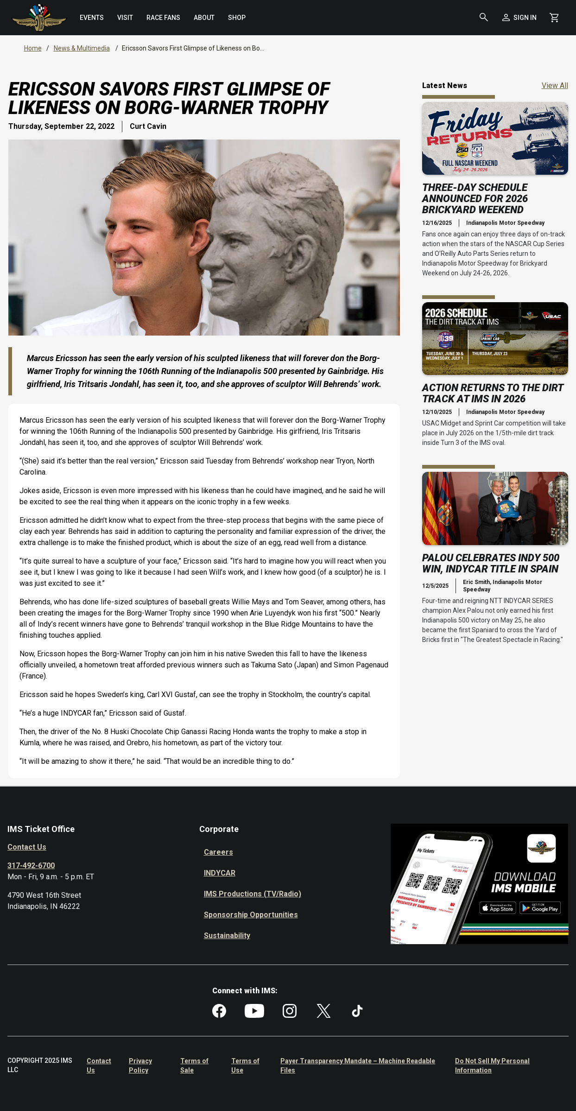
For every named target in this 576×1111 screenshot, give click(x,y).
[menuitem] (92, 17)
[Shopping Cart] (554, 17)
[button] (483, 17)
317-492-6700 (31, 865)
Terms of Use (245, 1065)
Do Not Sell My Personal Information (492, 1065)
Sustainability (227, 935)
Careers (218, 852)
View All (555, 85)
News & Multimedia (82, 48)
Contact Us (26, 847)
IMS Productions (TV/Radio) (252, 893)
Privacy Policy (140, 1065)
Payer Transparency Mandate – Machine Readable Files (357, 1065)
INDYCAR (219, 873)
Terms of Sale (194, 1065)
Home (33, 48)
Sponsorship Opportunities (251, 914)
